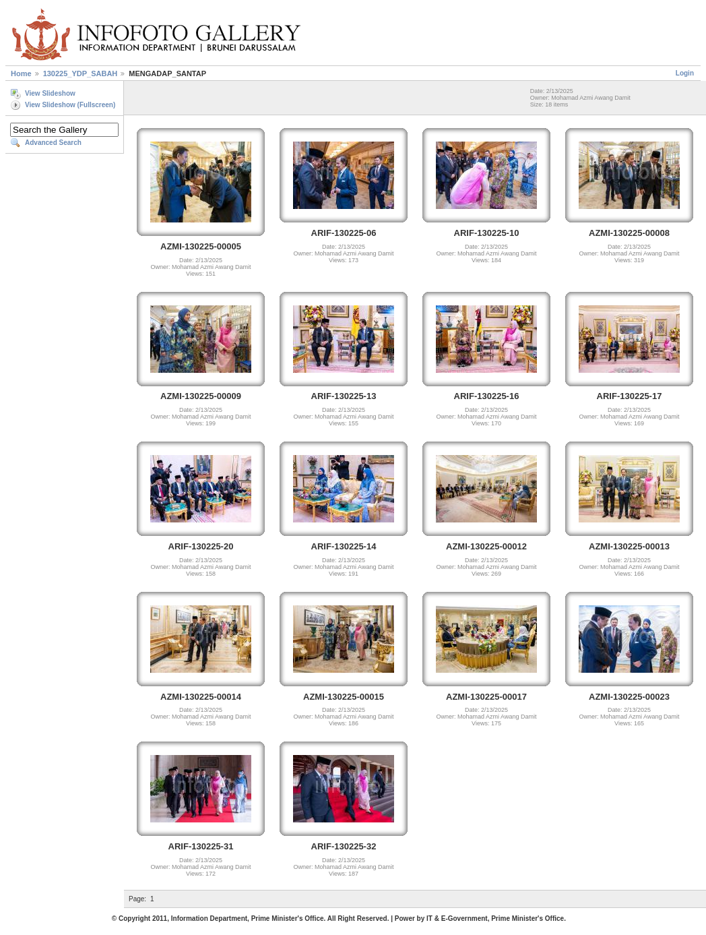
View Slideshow (50, 93)
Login (685, 73)
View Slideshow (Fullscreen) (70, 105)
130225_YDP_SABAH (80, 73)
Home (21, 73)
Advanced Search (53, 142)
